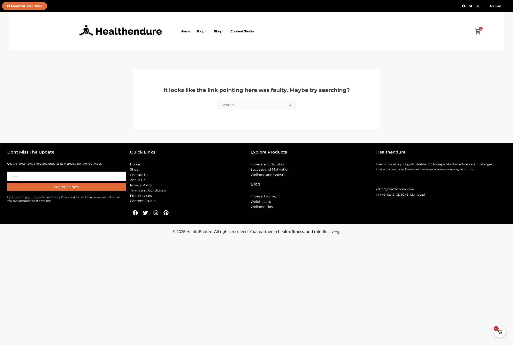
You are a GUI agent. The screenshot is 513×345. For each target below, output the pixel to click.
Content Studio (242, 31)
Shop (201, 31)
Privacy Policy (60, 197)
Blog (218, 31)
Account (495, 6)
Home (185, 31)
